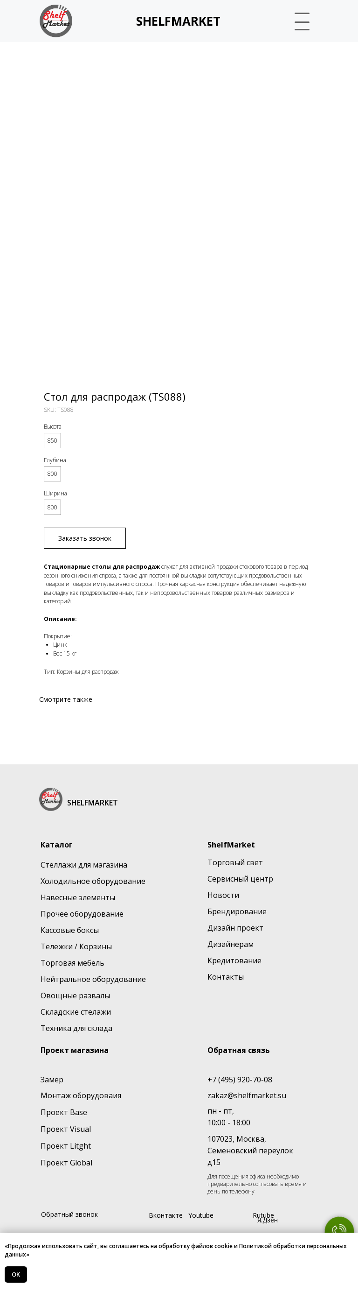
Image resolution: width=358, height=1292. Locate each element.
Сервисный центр (240, 879)
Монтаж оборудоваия (81, 1095)
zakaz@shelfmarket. (242, 1095)
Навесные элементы (78, 897)
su (282, 1095)
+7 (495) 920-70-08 (239, 1079)
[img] (56, 21)
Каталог (57, 845)
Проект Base (64, 1112)
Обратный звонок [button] (69, 1214)
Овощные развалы (75, 995)
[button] (303, 20)
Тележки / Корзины (76, 946)
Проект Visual (66, 1129)
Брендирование (237, 911)
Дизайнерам (230, 944)
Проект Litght (66, 1146)
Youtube (200, 1215)
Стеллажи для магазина (84, 865)
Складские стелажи (76, 1012)
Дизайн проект (235, 928)
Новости (223, 895)
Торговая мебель (72, 963)
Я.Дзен (267, 1219)
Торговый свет (235, 862)
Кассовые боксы (70, 930)
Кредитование (234, 960)
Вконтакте (166, 1215)
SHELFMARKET (178, 21)
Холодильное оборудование (93, 881)
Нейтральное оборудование (93, 979)
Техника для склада (76, 1028)
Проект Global (66, 1163)
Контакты (225, 977)
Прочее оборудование (82, 914)
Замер (52, 1079)
